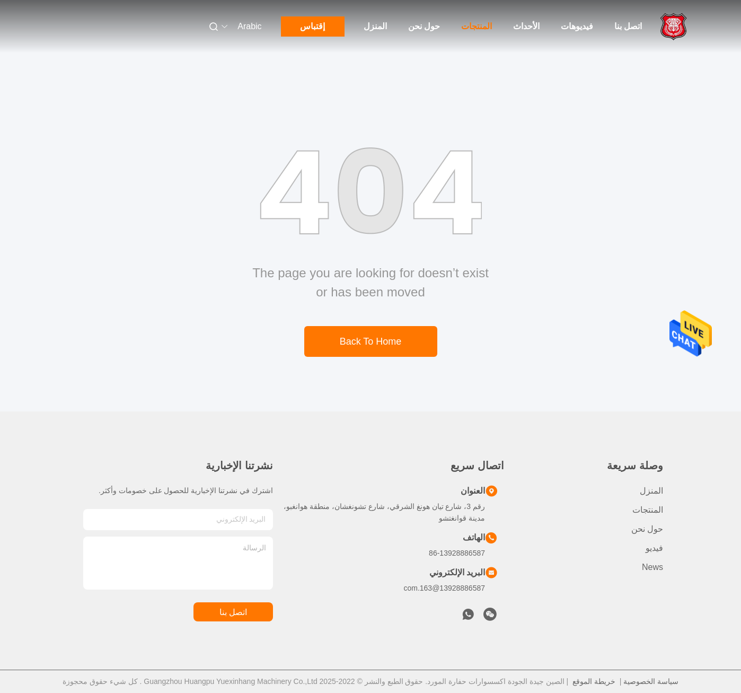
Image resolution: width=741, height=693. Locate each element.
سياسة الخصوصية (650, 681)
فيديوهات (577, 26)
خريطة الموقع (593, 681)
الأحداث (526, 26)
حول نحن (424, 26)
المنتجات (476, 26)
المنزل (375, 26)
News (652, 567)
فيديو (654, 547)
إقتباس (312, 26)
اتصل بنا (628, 26)
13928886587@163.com (444, 588)
